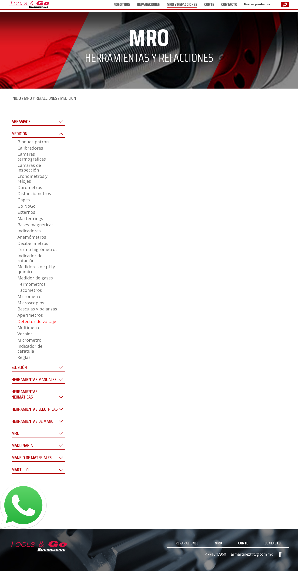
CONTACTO (229, 4)
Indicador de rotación (29, 258)
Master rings (30, 218)
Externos (26, 212)
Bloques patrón (33, 141)
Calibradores (30, 148)
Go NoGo (26, 206)
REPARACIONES (148, 4)
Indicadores (29, 231)
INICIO (16, 98)
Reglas (23, 357)
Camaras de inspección (29, 167)
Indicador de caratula (29, 348)
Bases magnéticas (35, 224)
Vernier (24, 334)
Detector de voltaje (36, 321)
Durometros (29, 187)
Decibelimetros (32, 243)
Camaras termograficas (31, 156)
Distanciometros (34, 193)
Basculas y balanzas (37, 309)
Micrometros (30, 296)
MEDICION (68, 98)
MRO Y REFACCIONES (182, 4)
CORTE (209, 4)
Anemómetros (31, 237)
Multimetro (29, 327)
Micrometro (29, 340)
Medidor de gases (35, 278)
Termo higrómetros (37, 249)
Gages (23, 200)
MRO (218, 543)
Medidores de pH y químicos (36, 269)
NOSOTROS (122, 4)
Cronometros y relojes (32, 178)
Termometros (31, 284)
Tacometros (29, 290)
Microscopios (30, 303)
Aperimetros (30, 315)
